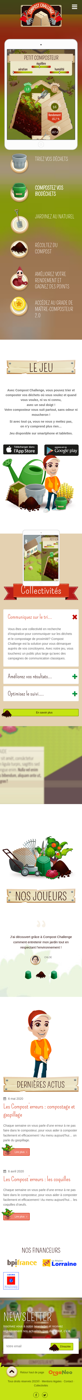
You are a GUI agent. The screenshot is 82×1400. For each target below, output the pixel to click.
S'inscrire (65, 1346)
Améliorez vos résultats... (30, 676)
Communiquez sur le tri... (30, 616)
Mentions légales (52, 1381)
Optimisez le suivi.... (26, 693)
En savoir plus (44, 712)
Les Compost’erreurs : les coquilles (36, 1179)
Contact (68, 1381)
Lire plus (21, 1152)
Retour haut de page (25, 1372)
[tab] (41, 617)
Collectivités (41, 1385)
